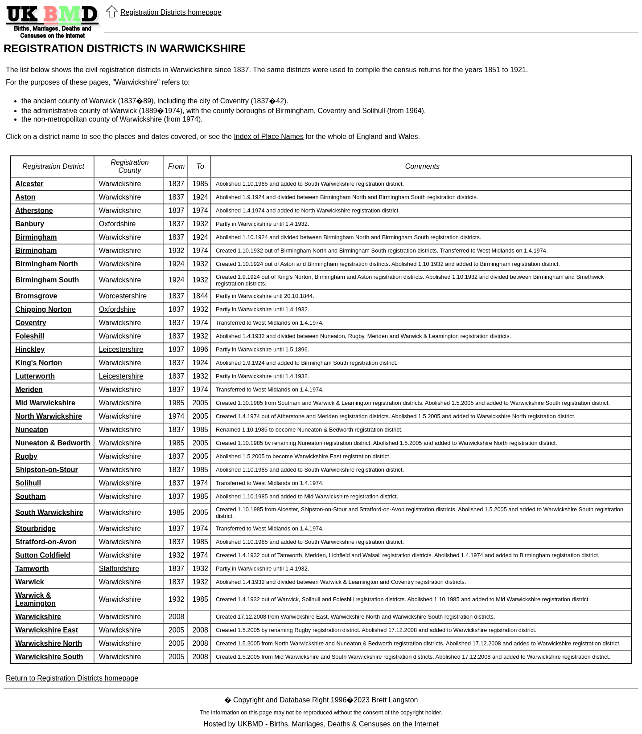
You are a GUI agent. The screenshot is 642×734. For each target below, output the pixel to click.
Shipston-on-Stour (46, 469)
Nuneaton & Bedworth (52, 443)
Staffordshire (119, 568)
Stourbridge (35, 528)
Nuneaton (31, 429)
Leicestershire (121, 349)
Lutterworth (35, 376)
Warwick (29, 582)
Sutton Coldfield (42, 555)
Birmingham (36, 237)
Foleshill (29, 336)
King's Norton (38, 363)
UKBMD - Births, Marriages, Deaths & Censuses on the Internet (338, 724)
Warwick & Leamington (35, 599)
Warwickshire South (49, 657)
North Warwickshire (48, 416)
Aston (25, 197)
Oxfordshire (117, 224)
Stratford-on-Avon (45, 542)
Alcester (29, 184)
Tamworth (32, 568)
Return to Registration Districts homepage (72, 678)
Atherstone (34, 210)
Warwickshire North (48, 643)
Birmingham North (46, 264)
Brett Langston (394, 700)
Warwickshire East (46, 630)
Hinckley (30, 349)
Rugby (26, 456)
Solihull (28, 483)
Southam (30, 496)
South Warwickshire (49, 512)
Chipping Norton (43, 309)
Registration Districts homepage (171, 12)
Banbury (29, 224)
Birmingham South (47, 280)
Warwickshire (38, 616)
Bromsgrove (36, 296)
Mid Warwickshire (45, 403)
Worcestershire (123, 296)
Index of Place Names (269, 136)
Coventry (30, 322)
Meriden (28, 389)
